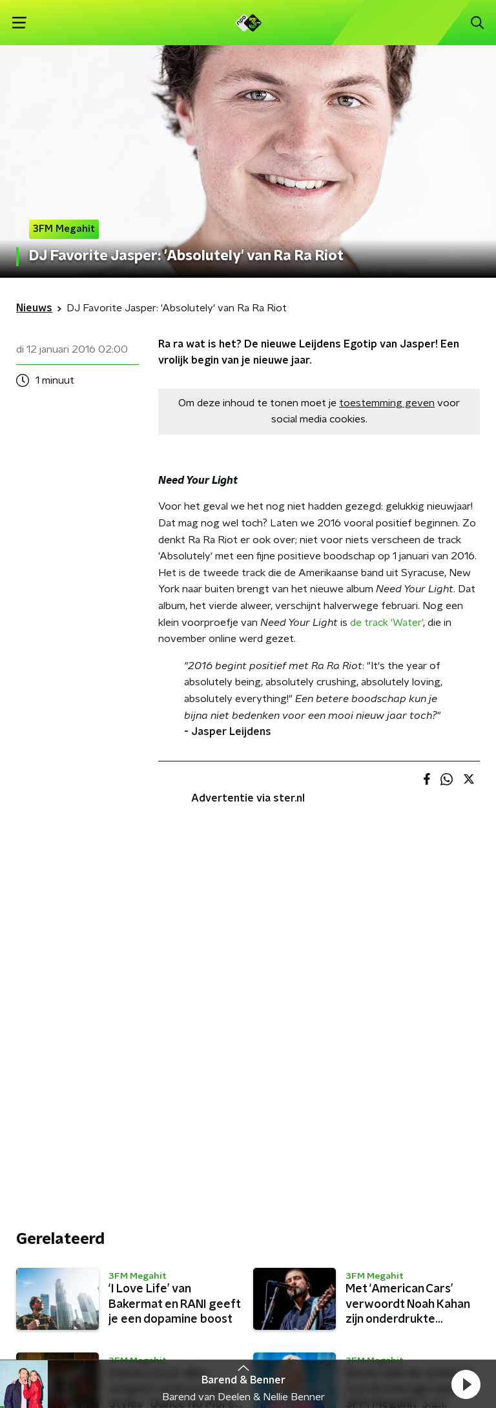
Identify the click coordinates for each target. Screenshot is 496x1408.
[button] (465, 1384)
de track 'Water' (386, 622)
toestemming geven (387, 403)
